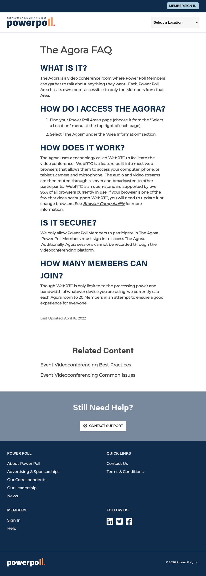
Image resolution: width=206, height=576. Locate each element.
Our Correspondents (26, 480)
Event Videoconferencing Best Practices (85, 365)
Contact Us (117, 463)
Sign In (14, 520)
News (12, 496)
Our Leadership (21, 488)
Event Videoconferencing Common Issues (87, 375)
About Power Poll (23, 463)
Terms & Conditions (125, 471)
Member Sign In (182, 6)
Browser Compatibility (104, 203)
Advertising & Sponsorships (33, 471)
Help (11, 528)
